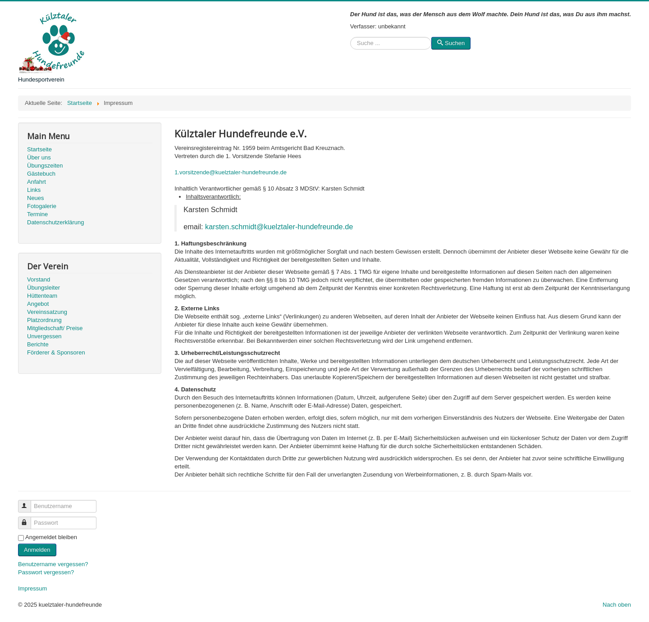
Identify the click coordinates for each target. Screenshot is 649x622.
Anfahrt (36, 181)
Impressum (32, 588)
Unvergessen (44, 336)
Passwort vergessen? (46, 572)
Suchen (350, 43)
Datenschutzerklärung (55, 222)
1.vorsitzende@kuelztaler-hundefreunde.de (230, 172)
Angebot (38, 303)
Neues (35, 198)
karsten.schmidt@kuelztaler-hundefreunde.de (279, 226)
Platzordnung (44, 320)
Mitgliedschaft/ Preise (55, 328)
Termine (37, 214)
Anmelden (37, 549)
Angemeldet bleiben (51, 537)
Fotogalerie (41, 206)
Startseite (39, 149)
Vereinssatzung (47, 312)
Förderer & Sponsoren (56, 352)
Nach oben (617, 604)
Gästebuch (41, 173)
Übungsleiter (43, 287)
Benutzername (28, 502)
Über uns (39, 157)
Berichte (38, 344)
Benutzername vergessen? (53, 564)
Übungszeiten (45, 165)
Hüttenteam (42, 295)
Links (34, 189)
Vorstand (38, 279)
